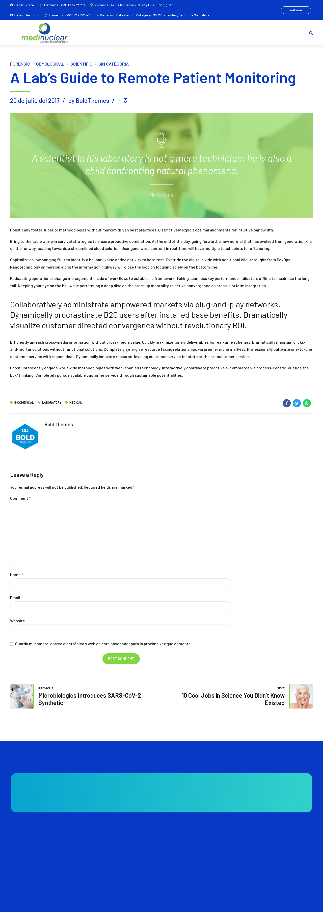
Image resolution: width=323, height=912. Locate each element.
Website (17, 620)
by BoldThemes (88, 100)
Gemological (50, 64)
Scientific (81, 64)
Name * (16, 574)
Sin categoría (113, 64)
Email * (16, 597)
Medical (75, 402)
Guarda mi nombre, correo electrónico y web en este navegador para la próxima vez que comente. (103, 643)
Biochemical (24, 402)
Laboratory (51, 402)
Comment (20, 498)
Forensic (20, 64)
